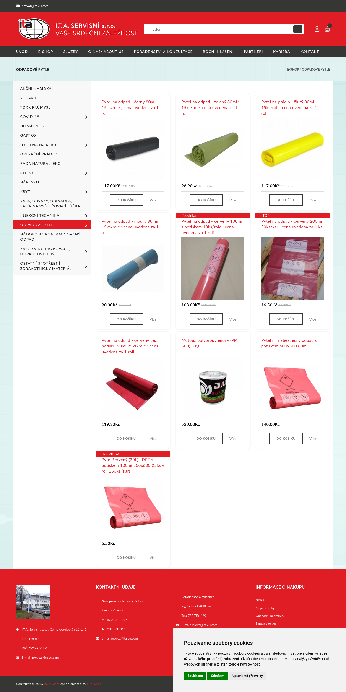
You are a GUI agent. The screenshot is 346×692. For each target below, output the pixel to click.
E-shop (45, 51)
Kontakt (309, 51)
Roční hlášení (218, 51)
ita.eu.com (51, 684)
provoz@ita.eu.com (45, 657)
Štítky (54, 173)
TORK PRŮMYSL (35, 107)
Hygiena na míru (54, 145)
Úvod (22, 51)
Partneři (253, 51)
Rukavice (30, 98)
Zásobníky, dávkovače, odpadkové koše (54, 251)
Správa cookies (266, 623)
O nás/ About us (106, 51)
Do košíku (126, 200)
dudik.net (94, 684)
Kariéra (281, 51)
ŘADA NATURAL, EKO (40, 163)
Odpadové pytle (316, 69)
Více (153, 200)
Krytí (54, 192)
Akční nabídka (36, 88)
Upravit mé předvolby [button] (247, 676)
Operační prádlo (39, 154)
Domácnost (33, 126)
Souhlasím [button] (195, 676)
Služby (70, 51)
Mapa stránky (265, 608)
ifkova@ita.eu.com (204, 625)
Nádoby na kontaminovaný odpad (50, 236)
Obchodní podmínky (270, 616)
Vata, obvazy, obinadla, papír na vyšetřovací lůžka (50, 203)
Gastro (28, 135)
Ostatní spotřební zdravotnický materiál (54, 266)
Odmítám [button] (217, 676)
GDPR (260, 600)
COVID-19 (54, 117)
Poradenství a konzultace (163, 51)
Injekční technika (54, 216)
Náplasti (29, 182)
